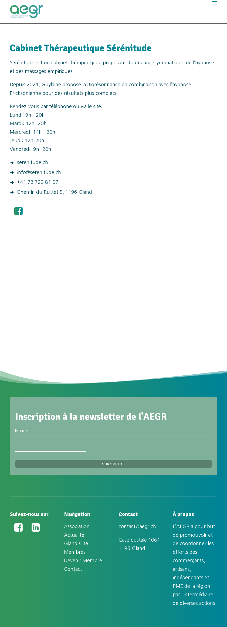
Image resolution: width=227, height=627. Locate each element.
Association (77, 526)
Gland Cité (76, 543)
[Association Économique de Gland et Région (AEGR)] (26, 11)
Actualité (74, 535)
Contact (73, 569)
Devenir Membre (83, 560)
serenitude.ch (32, 162)
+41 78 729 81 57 (37, 182)
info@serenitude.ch (39, 172)
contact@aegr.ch (137, 526)
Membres (75, 552)
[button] (18, 213)
